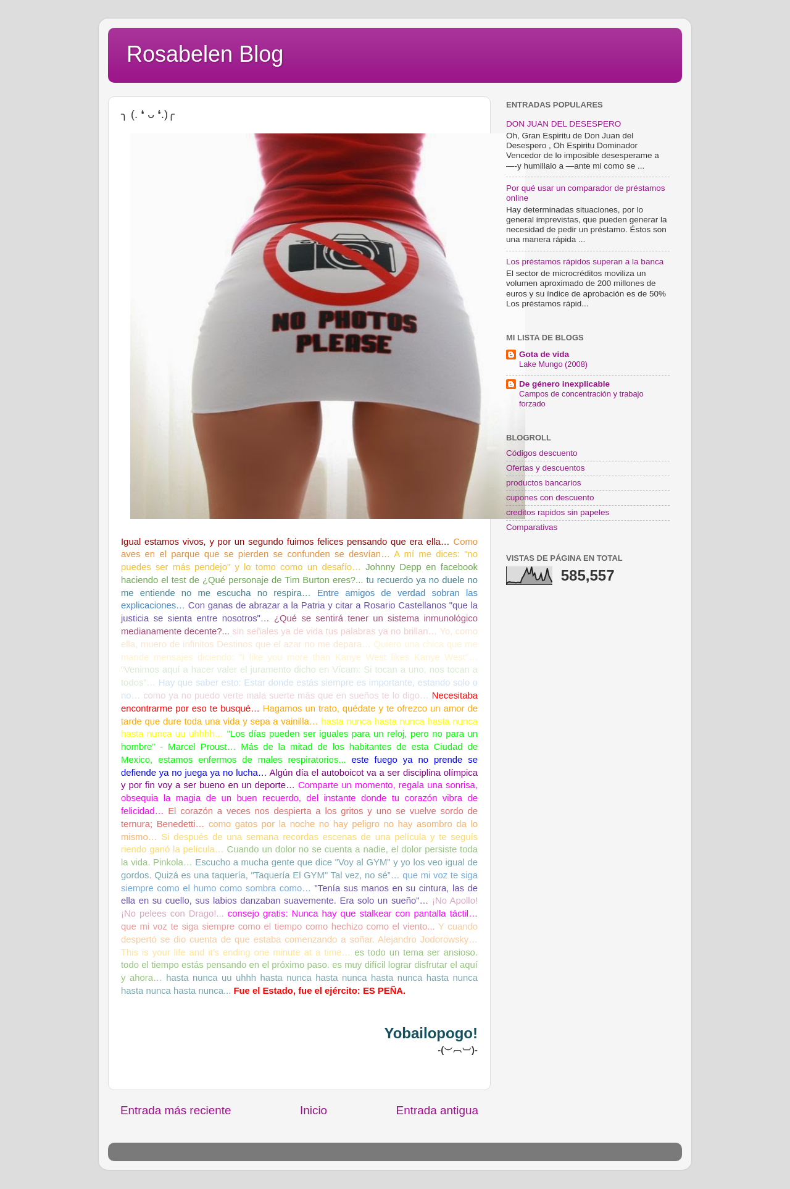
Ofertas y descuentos (545, 468)
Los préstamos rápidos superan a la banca (584, 261)
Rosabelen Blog (205, 54)
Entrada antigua (437, 1110)
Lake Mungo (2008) (553, 364)
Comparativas (531, 527)
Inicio (313, 1110)
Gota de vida (544, 354)
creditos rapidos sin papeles (557, 512)
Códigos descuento (542, 453)
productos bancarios (543, 482)
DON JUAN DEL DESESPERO (563, 123)
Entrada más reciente (175, 1110)
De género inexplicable (564, 384)
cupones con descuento (550, 497)
